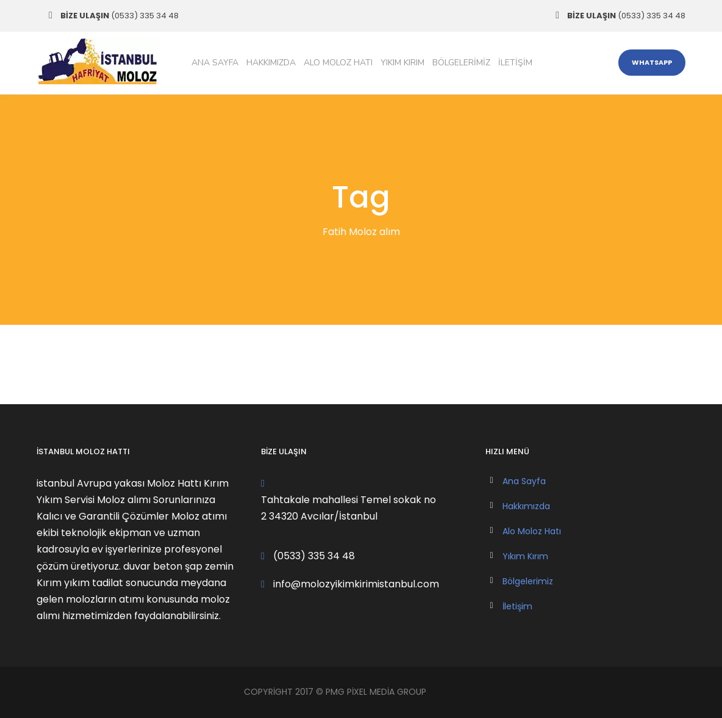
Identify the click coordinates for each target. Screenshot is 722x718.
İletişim (515, 62)
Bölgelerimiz (461, 62)
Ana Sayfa (214, 62)
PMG (336, 692)
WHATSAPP (652, 62)
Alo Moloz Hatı (338, 62)
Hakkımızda (271, 62)
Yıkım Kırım (402, 62)
